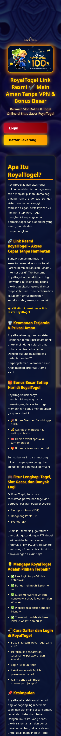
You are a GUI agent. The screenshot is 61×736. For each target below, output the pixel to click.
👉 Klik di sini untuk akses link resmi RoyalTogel (27, 310)
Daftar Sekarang (22, 140)
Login (13, 128)
